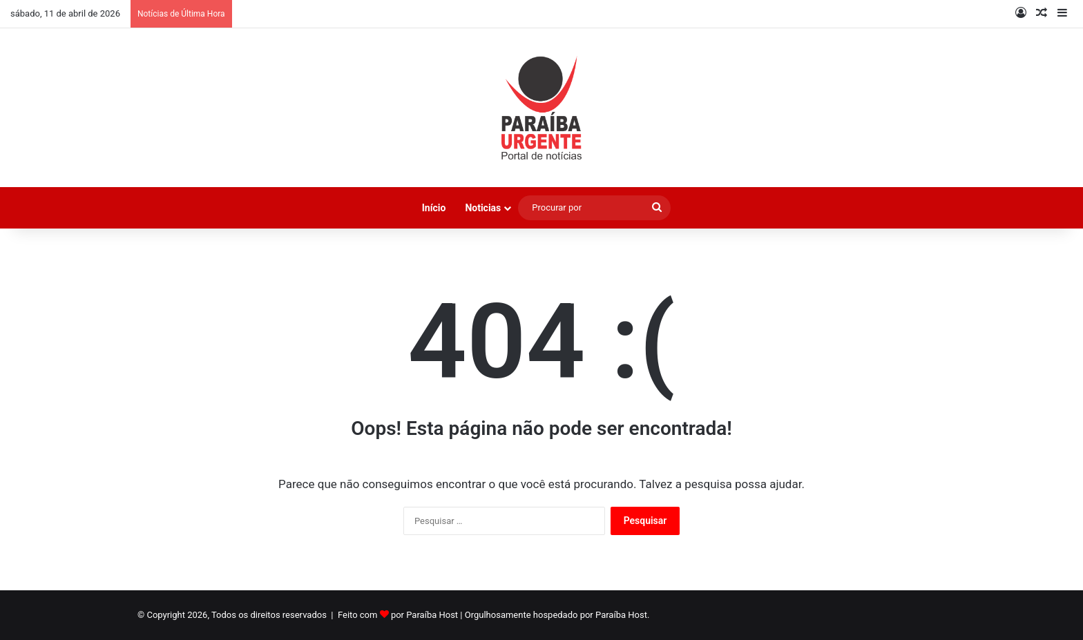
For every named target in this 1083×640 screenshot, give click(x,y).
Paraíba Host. (622, 615)
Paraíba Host (432, 615)
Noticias (483, 207)
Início (434, 207)
